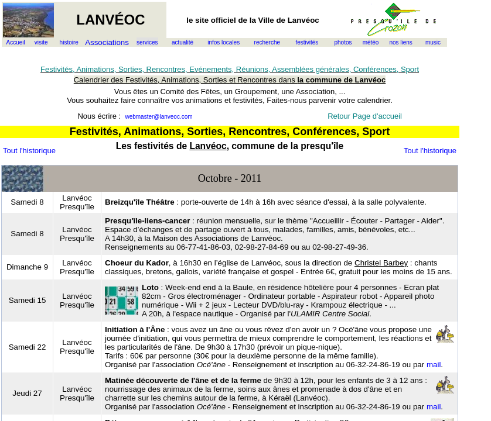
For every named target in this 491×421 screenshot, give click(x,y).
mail (434, 364)
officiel (223, 20)
